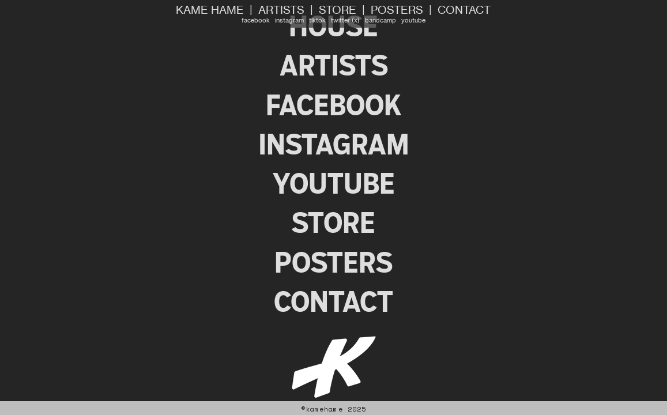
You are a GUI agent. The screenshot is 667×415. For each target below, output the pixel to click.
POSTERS (397, 10)
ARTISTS (281, 10)
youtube (413, 20)
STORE (337, 10)
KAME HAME (210, 10)
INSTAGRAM (333, 144)
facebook (256, 20)
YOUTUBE (334, 184)
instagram (289, 20)
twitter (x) (345, 20)
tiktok (317, 20)
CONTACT (464, 10)
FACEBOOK (334, 105)
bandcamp (380, 20)
